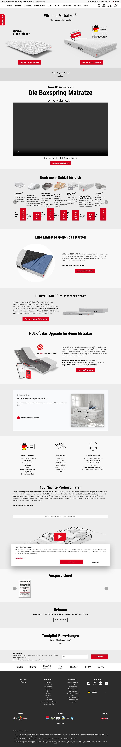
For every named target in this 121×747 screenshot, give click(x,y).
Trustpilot (60, 76)
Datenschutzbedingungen (29, 667)
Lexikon (73, 692)
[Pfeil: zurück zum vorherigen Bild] (15, 206)
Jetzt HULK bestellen (85, 378)
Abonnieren (99, 664)
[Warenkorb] (116, 5)
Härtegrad (101, 1)
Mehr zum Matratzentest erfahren (36, 327)
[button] (56, 5)
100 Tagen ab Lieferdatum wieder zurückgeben (76, 506)
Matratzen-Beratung (72, 690)
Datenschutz (48, 707)
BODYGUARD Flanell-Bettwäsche (45, 195)
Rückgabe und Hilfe (48, 712)
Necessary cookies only (30, 734)
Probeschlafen (73, 703)
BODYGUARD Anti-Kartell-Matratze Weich (85, 197)
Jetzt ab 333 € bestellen (60, 163)
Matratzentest (95, 1)
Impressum (48, 703)
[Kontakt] (103, 5)
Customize (95, 742)
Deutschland (92, 699)
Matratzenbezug (72, 696)
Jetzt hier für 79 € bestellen (29, 62)
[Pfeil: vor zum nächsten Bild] (106, 206)
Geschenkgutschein (73, 705)
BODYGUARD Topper (19, 192)
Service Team (48, 692)
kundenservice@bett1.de (95, 475)
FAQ (110, 1)
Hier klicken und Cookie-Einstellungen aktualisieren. (60, 564)
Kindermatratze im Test (72, 701)
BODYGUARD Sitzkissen (71, 193)
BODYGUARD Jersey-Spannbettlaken (99, 194)
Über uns (89, 1)
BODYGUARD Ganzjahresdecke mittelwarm (30, 197)
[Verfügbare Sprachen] (116, 2)
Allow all (71, 742)
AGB (48, 705)
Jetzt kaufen (35, 224)
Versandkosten (48, 694)
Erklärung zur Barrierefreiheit (48, 709)
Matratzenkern (73, 694)
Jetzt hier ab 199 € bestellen (91, 62)
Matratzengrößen (73, 707)
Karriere (48, 701)
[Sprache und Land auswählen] (104, 700)
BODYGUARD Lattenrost (57, 195)
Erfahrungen (48, 696)
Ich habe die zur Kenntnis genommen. (33, 667)
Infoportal (73, 709)
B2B (48, 699)
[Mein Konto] (109, 5)
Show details (19, 738)
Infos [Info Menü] (106, 1)
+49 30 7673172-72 (94, 468)
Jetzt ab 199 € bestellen (85, 279)
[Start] (99, 5)
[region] (60, 206)
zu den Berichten (60, 627)
